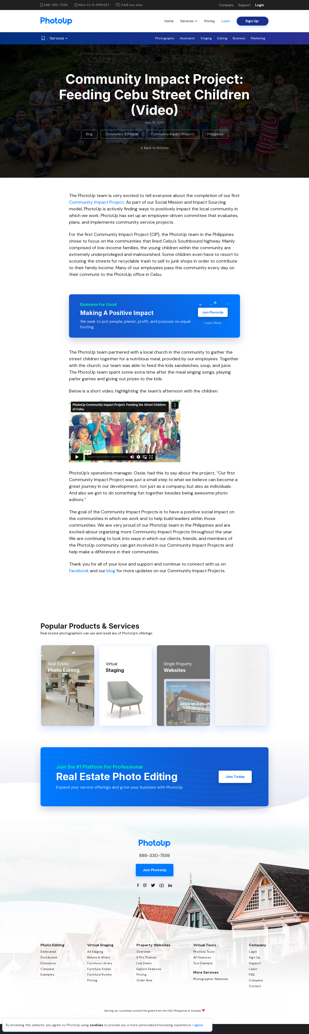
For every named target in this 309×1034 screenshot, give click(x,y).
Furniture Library (99, 963)
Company (226, 5)
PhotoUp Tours (204, 952)
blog (110, 571)
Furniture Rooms (99, 974)
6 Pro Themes (146, 957)
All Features (202, 957)
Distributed (49, 957)
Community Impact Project (96, 202)
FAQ (252, 974)
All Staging (95, 952)
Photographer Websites (210, 979)
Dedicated (48, 952)
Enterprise (48, 963)
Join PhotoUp (213, 312)
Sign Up (254, 957)
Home (169, 21)
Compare (47, 969)
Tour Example (203, 963)
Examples (47, 974)
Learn (225, 21)
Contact (255, 986)
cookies (96, 1025)
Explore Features (148, 969)
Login (259, 5)
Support (244, 5)
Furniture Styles (99, 969)
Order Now (144, 980)
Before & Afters (98, 957)
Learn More (213, 323)
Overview (143, 952)
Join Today (235, 776)
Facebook (79, 571)
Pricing (209, 21)
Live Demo (144, 963)
